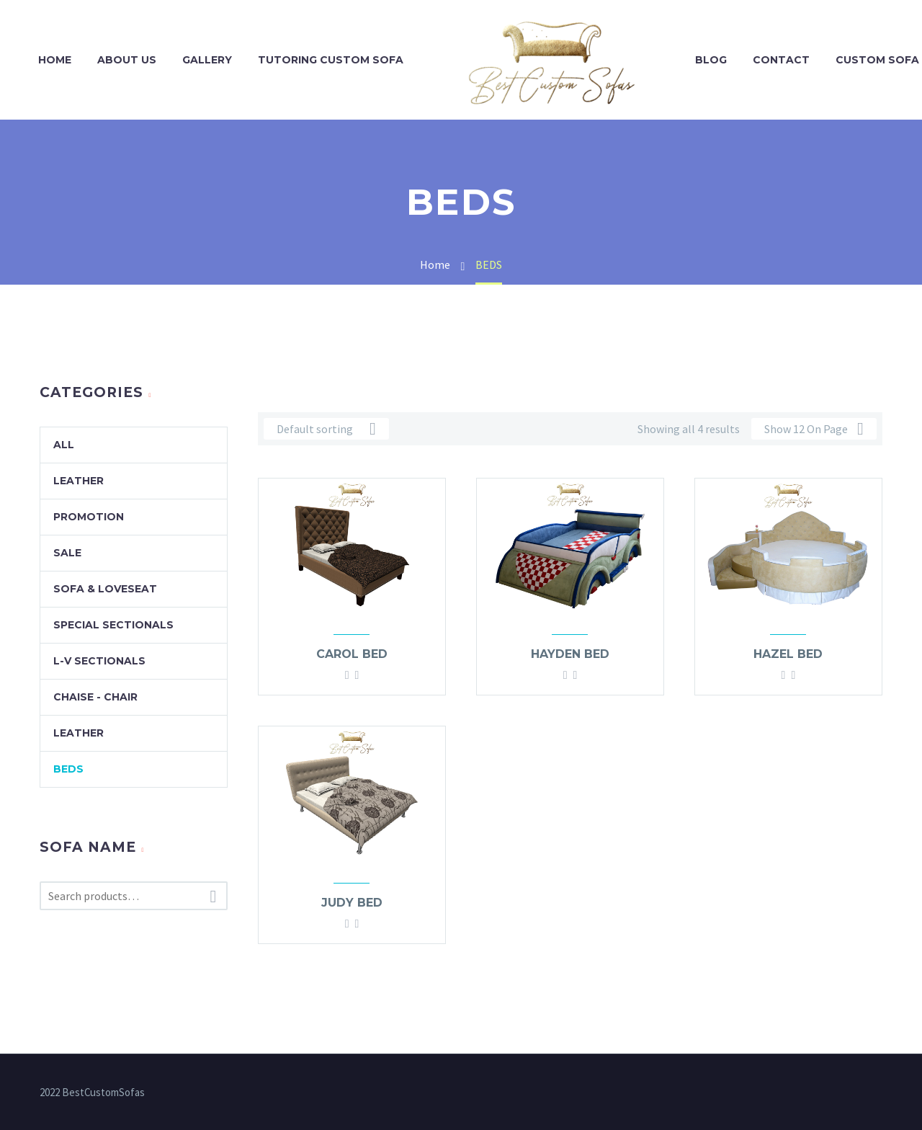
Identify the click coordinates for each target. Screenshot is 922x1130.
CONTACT (781, 59)
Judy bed (351, 902)
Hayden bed (570, 654)
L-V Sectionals (99, 660)
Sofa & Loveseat (105, 588)
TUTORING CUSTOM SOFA (330, 59)
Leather (78, 480)
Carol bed (352, 654)
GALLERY (207, 59)
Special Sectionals (113, 624)
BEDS (68, 768)
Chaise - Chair (95, 696)
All (63, 444)
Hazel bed (788, 654)
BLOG (711, 59)
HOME (54, 59)
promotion (88, 516)
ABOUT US (126, 59)
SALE (67, 552)
